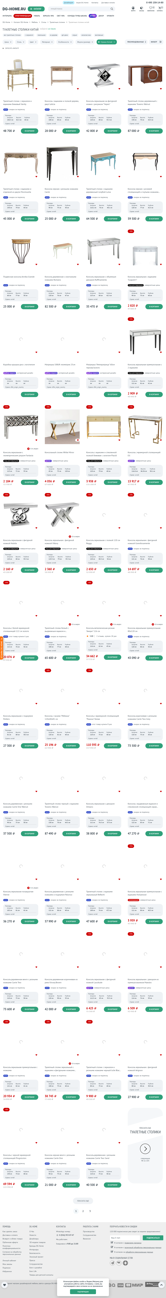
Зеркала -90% (48, 16)
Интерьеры (7, 16)
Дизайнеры (34, 1239)
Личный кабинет (9, 1260)
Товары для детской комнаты (41, 1275)
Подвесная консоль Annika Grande (18, 276)
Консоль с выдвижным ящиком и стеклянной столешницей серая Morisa (143, 806)
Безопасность (34, 1253)
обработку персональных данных (139, 1252)
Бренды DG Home (36, 1246)
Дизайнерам (68, 3)
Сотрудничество (36, 1264)
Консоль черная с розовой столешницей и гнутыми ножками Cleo (143, 192)
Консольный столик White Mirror (59, 452)
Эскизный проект (36, 1257)
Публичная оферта (10, 1242)
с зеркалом (29, 35)
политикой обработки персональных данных (143, 1247)
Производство (89, 1231)
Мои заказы (7, 1264)
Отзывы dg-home (1, 648)
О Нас (31, 1231)
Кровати (110, 16)
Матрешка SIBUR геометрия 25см (60, 364)
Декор (101, 16)
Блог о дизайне (35, 1267)
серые (74, 35)
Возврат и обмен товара (12, 1239)
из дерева (53, 35)
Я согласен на (133, 1252)
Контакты (95, 3)
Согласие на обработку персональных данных (12, 1253)
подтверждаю (83, 1292)
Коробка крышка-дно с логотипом (19, 364)
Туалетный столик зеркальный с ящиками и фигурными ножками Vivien (60, 1070)
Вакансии (87, 1239)
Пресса (32, 1260)
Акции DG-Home (82, 3)
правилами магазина (133, 1243)
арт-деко (65, 35)
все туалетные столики (12, 35)
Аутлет (92, 16)
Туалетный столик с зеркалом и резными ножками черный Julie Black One (103, 1070)
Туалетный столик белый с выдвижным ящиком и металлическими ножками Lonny (59, 631)
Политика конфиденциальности (11, 1247)
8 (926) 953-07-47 (65, 1235)
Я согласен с (127, 1243)
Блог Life (32, 1271)
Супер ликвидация (23, 16)
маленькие (42, 35)
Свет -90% (60, 16)
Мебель (37, 16)
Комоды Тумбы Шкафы (77, 16)
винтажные (99, 35)
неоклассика (86, 35)
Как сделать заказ (10, 1231)
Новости (32, 1235)
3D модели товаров (37, 1242)
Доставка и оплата (108, 3)
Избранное (7, 1271)
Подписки (7, 1268)
